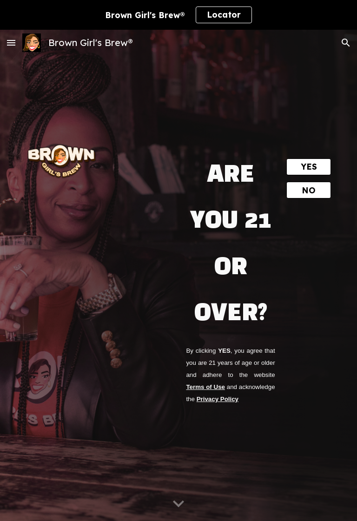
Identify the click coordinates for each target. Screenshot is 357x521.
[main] (230, 238)
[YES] (308, 167)
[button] (11, 42)
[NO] (308, 190)
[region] (178, 15)
